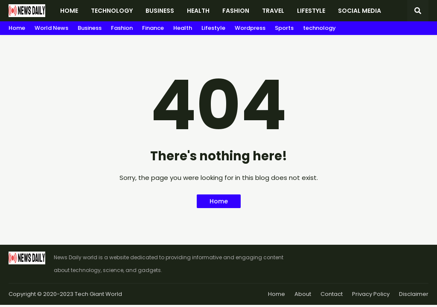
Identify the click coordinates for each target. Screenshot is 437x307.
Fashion (122, 28)
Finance (153, 28)
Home (17, 28)
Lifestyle (213, 28)
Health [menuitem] (198, 10)
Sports (284, 28)
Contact (331, 294)
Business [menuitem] (160, 10)
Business (90, 28)
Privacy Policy (371, 294)
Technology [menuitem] (112, 10)
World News (51, 28)
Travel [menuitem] (273, 10)
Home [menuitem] (69, 10)
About (302, 294)
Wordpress (250, 28)
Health (182, 28)
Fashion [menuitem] (235, 10)
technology (319, 28)
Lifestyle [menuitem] (311, 10)
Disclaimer (413, 294)
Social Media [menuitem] (359, 10)
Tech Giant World (98, 294)
